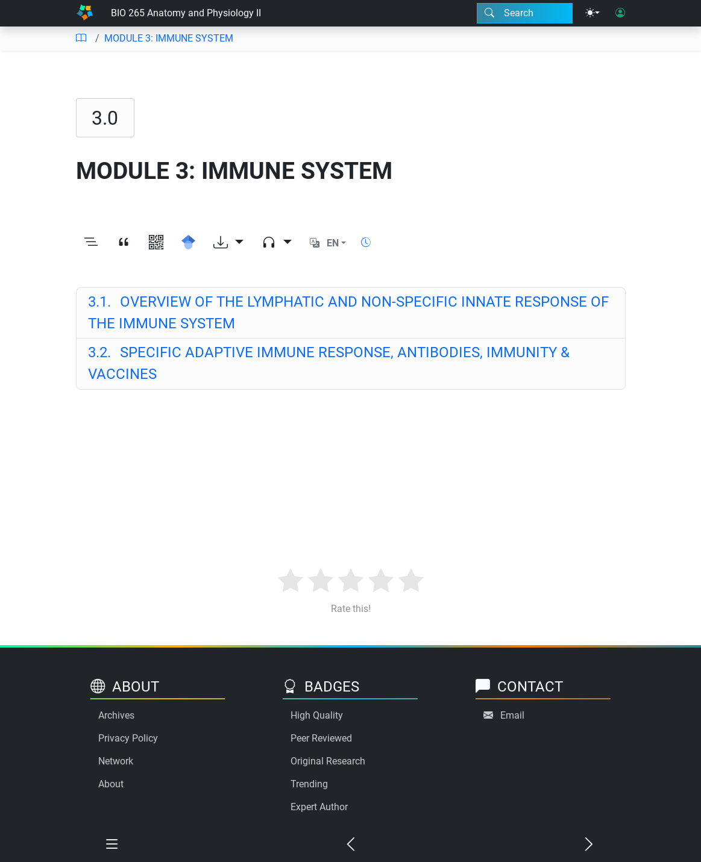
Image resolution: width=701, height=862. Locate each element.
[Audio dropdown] (277, 243)
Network (115, 761)
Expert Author (319, 807)
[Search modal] (525, 13)
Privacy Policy (128, 738)
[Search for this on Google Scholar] (189, 243)
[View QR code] (156, 243)
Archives (116, 715)
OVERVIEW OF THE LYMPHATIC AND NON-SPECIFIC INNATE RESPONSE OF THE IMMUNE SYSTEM (348, 312)
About (111, 784)
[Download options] (228, 243)
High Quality (317, 715)
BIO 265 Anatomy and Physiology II (186, 13)
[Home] (85, 13)
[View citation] (123, 243)
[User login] (620, 13)
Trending (309, 784)
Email (512, 715)
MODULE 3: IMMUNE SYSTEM (168, 38)
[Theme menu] (592, 13)
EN (333, 243)
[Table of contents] (80, 38)
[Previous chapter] (350, 845)
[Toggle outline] (91, 243)
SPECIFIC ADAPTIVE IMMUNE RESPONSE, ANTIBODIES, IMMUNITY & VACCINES (329, 363)
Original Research (328, 761)
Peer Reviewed (321, 738)
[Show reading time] (366, 242)
